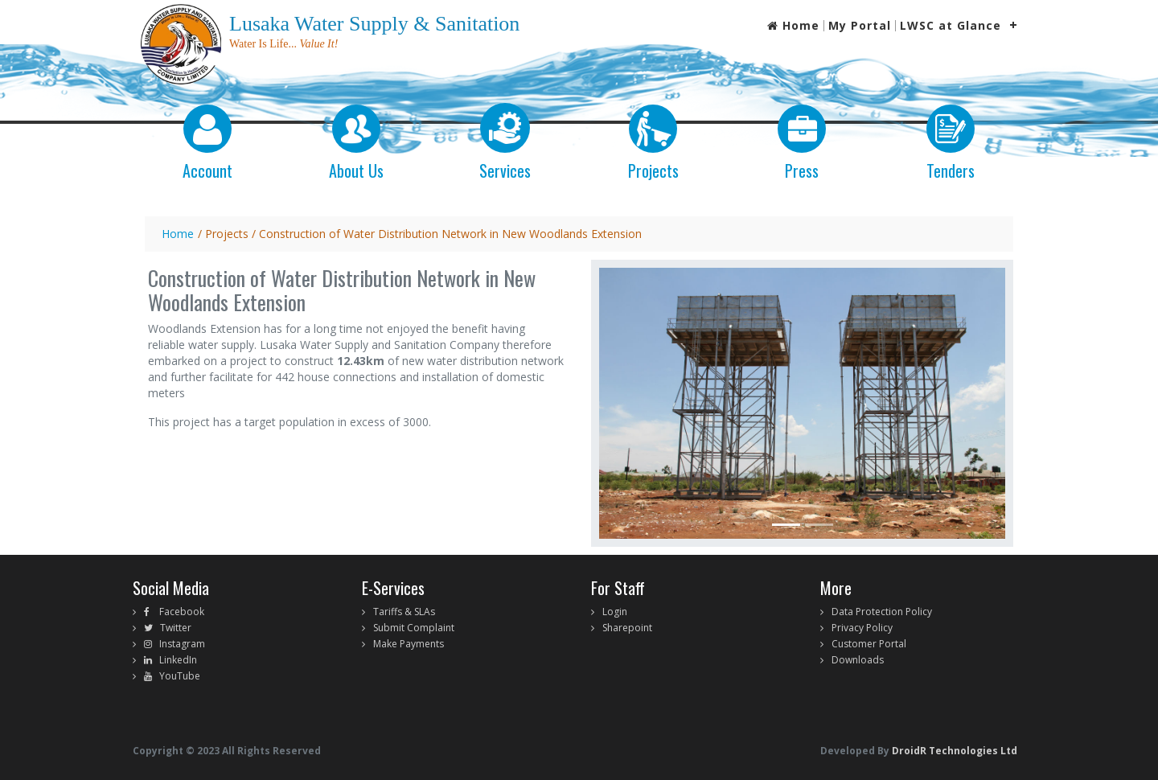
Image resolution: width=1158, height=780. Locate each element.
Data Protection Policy (882, 611)
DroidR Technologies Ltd (953, 750)
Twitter (172, 627)
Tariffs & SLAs (404, 611)
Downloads (858, 660)
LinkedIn (174, 660)
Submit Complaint (413, 627)
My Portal (859, 25)
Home (793, 25)
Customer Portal (869, 644)
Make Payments (408, 644)
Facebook (177, 611)
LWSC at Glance (950, 25)
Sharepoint (627, 627)
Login (614, 611)
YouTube (176, 676)
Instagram (178, 644)
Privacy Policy (862, 627)
